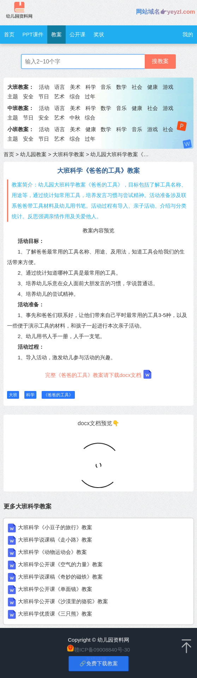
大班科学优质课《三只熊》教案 (55, 614)
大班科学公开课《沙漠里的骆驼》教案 (63, 601)
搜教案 (160, 61)
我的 (188, 34)
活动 (44, 87)
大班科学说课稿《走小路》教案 (55, 540)
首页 (9, 34)
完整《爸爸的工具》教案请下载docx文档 (98, 374)
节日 (43, 96)
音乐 (106, 87)
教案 (56, 34)
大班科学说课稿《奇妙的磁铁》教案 (60, 577)
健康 (152, 87)
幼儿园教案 (33, 154)
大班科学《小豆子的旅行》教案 (55, 527)
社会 (137, 87)
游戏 (168, 87)
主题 (12, 96)
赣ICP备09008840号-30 (102, 650)
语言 (59, 87)
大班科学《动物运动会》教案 (52, 552)
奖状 (99, 34)
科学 (90, 87)
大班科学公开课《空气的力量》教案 (60, 564)
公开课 (77, 34)
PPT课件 (32, 34)
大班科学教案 (68, 154)
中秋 (75, 118)
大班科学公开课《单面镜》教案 (55, 589)
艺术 (59, 96)
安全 (28, 96)
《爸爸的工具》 (58, 394)
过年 (90, 96)
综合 (75, 96)
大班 (13, 394)
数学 (121, 87)
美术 (75, 87)
